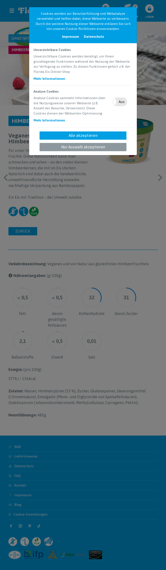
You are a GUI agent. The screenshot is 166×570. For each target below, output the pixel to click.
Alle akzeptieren (83, 135)
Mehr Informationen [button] (49, 78)
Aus (121, 102)
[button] (120, 102)
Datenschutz (94, 36)
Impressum (70, 36)
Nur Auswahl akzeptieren (83, 147)
